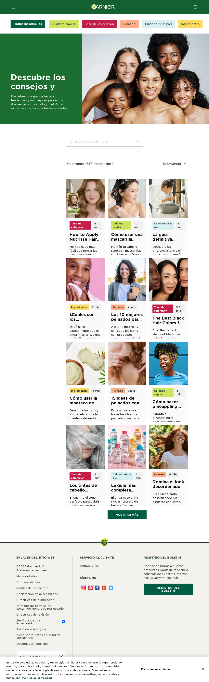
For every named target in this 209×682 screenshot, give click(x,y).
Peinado (129, 24)
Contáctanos (89, 566)
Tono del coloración (99, 24)
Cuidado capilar (64, 24)
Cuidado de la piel (158, 24)
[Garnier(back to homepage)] (103, 7)
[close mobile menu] (13, 7)
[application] (40, 656)
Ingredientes (190, 24)
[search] (139, 141)
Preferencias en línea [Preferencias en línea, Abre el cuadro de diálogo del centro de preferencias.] (155, 668)
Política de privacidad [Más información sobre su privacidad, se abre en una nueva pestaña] (37, 677)
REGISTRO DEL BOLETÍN (168, 590)
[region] (104, 669)
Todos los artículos (28, 23)
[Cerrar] (202, 669)
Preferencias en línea (31, 570)
